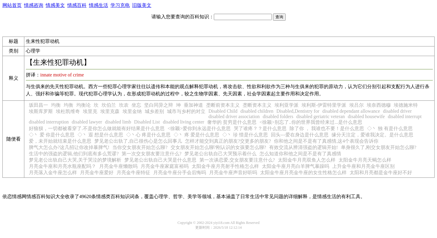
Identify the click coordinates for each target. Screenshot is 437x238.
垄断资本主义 (257, 105)
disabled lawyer (87, 121)
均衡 (56, 105)
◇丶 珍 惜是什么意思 (245, 134)
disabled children (256, 111)
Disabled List (147, 121)
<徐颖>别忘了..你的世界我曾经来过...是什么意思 (310, 122)
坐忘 (136, 105)
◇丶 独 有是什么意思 (390, 128)
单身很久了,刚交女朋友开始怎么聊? (378, 147)
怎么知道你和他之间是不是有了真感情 (300, 153)
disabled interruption (49, 121)
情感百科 (76, 5)
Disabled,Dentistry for (297, 111)
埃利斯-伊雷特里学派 (324, 105)
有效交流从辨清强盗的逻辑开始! (303, 147)
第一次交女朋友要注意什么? (151, 153)
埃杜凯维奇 (68, 111)
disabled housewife (366, 116)
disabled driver (397, 111)
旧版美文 (141, 5)
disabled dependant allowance (351, 111)
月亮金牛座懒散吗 (118, 166)
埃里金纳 (132, 111)
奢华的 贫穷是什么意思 (231, 122)
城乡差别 (154, 111)
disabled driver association (234, 116)
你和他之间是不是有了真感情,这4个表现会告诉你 (326, 141)
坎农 (124, 105)
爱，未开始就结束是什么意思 (60, 141)
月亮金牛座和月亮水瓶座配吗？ (62, 166)
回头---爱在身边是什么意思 (300, 134)
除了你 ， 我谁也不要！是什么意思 (327, 128)
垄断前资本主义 (223, 105)
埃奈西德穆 (379, 105)
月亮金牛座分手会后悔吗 (179, 172)
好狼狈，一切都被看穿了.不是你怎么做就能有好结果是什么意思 (97, 128)
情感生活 (98, 5)
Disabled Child (222, 111)
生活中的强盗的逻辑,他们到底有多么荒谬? (74, 153)
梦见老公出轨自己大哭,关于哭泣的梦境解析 (75, 159)
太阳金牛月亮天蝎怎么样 (364, 159)
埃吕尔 (356, 105)
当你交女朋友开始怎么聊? (139, 147)
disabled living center (183, 121)
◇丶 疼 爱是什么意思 (196, 134)
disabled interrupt (404, 116)
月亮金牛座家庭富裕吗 (165, 166)
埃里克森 (110, 111)
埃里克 (90, 111)
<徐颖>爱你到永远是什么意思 (199, 128)
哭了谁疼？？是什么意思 (260, 128)
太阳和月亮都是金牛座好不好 (381, 172)
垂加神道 (193, 105)
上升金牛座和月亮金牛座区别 (363, 166)
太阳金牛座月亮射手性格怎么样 (225, 166)
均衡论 (83, 105)
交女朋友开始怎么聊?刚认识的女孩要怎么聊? (218, 147)
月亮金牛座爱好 (97, 172)
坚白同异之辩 (158, 105)
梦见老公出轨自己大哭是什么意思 (160, 159)
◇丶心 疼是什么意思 (148, 134)
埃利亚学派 (287, 105)
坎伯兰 (109, 105)
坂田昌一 (38, 105)
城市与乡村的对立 (186, 111)
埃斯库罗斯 (41, 111)
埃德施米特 (406, 105)
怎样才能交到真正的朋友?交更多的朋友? (228, 141)
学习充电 (120, 5)
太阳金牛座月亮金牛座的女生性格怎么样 (303, 172)
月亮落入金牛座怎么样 (53, 172)
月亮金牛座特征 (133, 172)
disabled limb (118, 121)
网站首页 (12, 5)
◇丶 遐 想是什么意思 (100, 134)
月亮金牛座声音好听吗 (233, 172)
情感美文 (55, 5)
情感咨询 (33, 5)
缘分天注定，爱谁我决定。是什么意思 (372, 134)
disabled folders (278, 116)
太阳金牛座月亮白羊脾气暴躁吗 (295, 166)
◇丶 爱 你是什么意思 (51, 134)
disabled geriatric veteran (320, 116)
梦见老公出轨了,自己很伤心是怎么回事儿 (138, 141)
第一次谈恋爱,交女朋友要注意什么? (237, 159)
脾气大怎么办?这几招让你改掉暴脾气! (69, 147)
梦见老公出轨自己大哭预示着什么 (220, 153)
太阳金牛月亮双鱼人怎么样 (306, 159)
